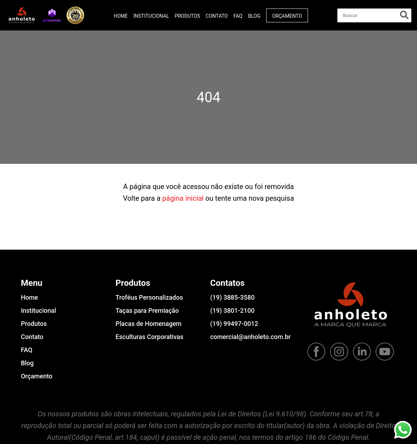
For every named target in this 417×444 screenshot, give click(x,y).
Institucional (151, 16)
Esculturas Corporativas (149, 336)
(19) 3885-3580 (232, 297)
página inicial (183, 198)
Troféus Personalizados (149, 297)
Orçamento (287, 16)
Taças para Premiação (147, 310)
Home (121, 16)
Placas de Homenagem (148, 323)
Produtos (187, 16)
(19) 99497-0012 (234, 323)
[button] (52, 15)
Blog (254, 16)
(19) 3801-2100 (232, 310)
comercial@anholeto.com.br (250, 336)
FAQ (237, 16)
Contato (217, 16)
